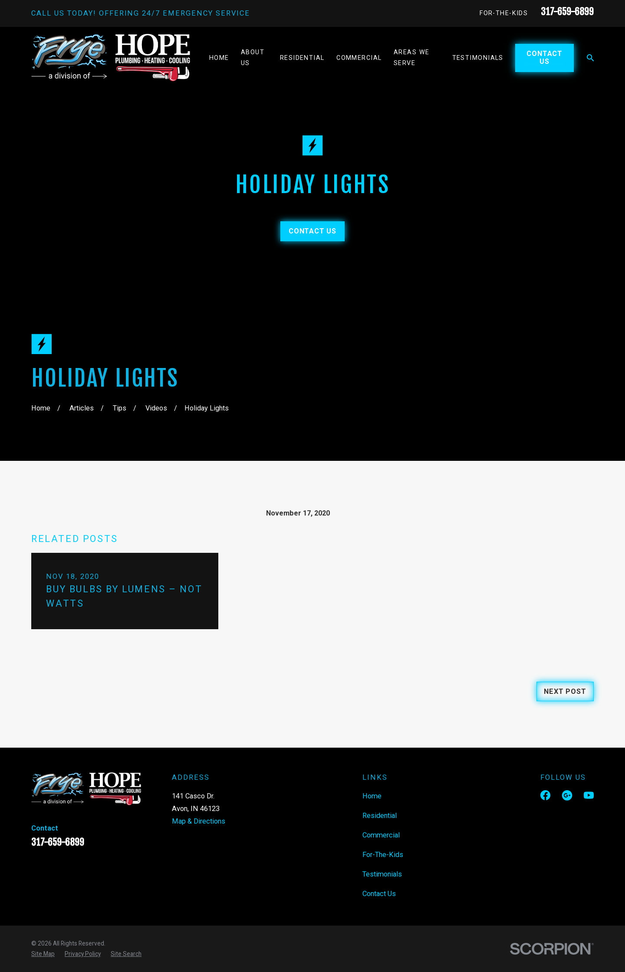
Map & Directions (198, 821)
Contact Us (544, 57)
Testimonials (382, 874)
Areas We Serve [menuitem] (412, 58)
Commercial (381, 835)
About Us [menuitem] (252, 58)
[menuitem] (43, 954)
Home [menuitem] (219, 58)
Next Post (565, 691)
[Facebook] (545, 795)
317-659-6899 (567, 11)
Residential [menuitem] (302, 58)
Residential (379, 815)
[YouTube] (589, 795)
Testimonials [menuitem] (477, 58)
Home (372, 796)
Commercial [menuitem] (359, 58)
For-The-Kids (504, 13)
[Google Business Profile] (567, 795)
